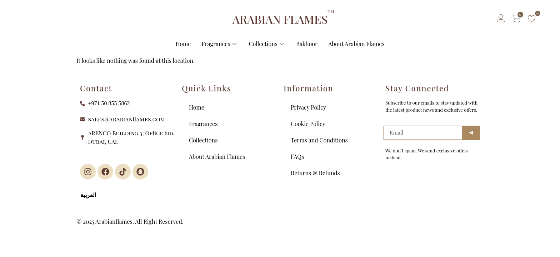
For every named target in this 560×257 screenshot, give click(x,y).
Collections (267, 43)
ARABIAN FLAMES (280, 19)
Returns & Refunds (315, 173)
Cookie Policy (308, 123)
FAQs (297, 156)
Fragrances (219, 43)
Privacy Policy (308, 107)
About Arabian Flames (356, 43)
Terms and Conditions (319, 140)
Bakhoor (307, 43)
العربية (88, 194)
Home (183, 43)
